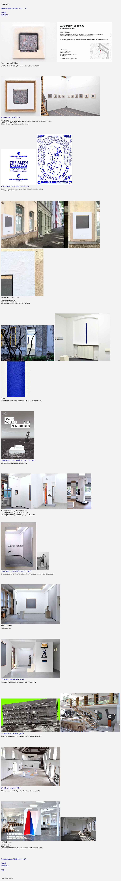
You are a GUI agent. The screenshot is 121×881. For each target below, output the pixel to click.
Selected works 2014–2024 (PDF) (13, 8)
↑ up (2, 870)
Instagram (5, 15)
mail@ (3, 13)
